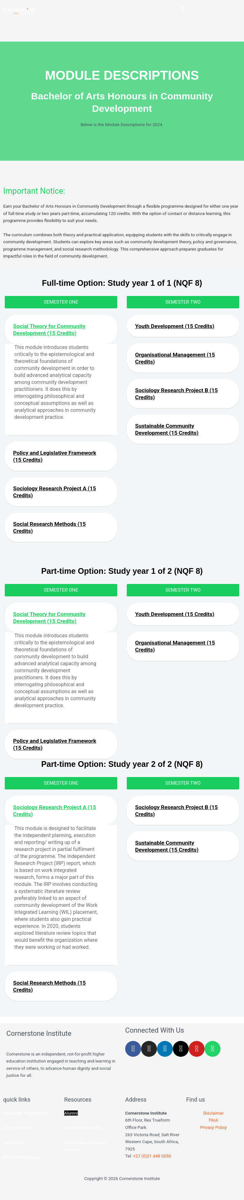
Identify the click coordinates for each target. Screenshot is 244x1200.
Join (8, 1134)
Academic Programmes (26, 1120)
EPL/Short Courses (21, 1164)
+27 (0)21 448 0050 (152, 1163)
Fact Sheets (14, 1149)
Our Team (22, 1134)
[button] (183, 9)
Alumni (71, 1120)
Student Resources (82, 1134)
